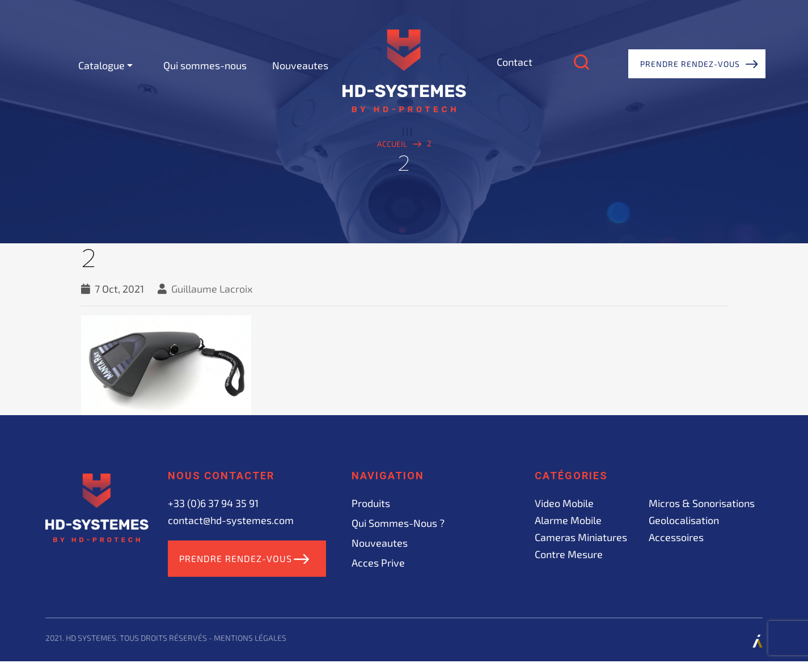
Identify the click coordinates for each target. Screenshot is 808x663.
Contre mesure (569, 554)
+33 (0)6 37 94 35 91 (213, 503)
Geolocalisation (684, 520)
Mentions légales (250, 639)
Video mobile (564, 503)
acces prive (378, 562)
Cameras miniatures (581, 537)
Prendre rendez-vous (690, 64)
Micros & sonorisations (702, 503)
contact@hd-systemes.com (231, 520)
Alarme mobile (568, 520)
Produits (371, 503)
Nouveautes (300, 65)
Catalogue (101, 65)
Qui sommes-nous (205, 65)
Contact (514, 62)
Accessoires (676, 537)
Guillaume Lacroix (212, 288)
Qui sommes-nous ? (398, 523)
